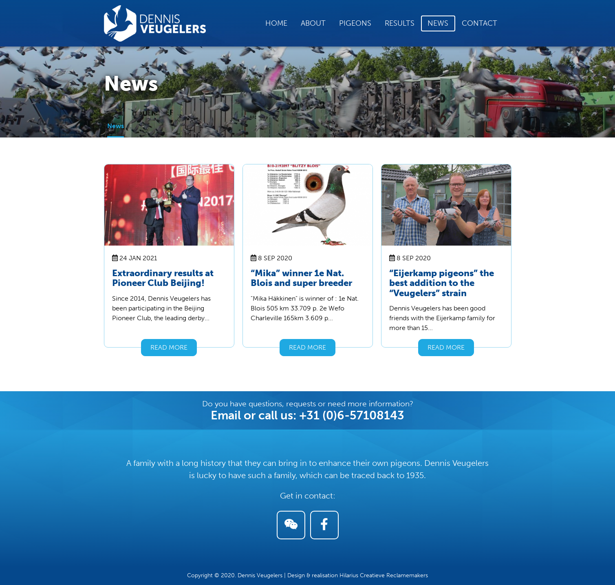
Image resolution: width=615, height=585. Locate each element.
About (313, 23)
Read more (168, 347)
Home (276, 23)
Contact (479, 23)
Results (399, 23)
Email (226, 415)
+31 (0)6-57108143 (351, 415)
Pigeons (355, 23)
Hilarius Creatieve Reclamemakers (383, 575)
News (438, 23)
